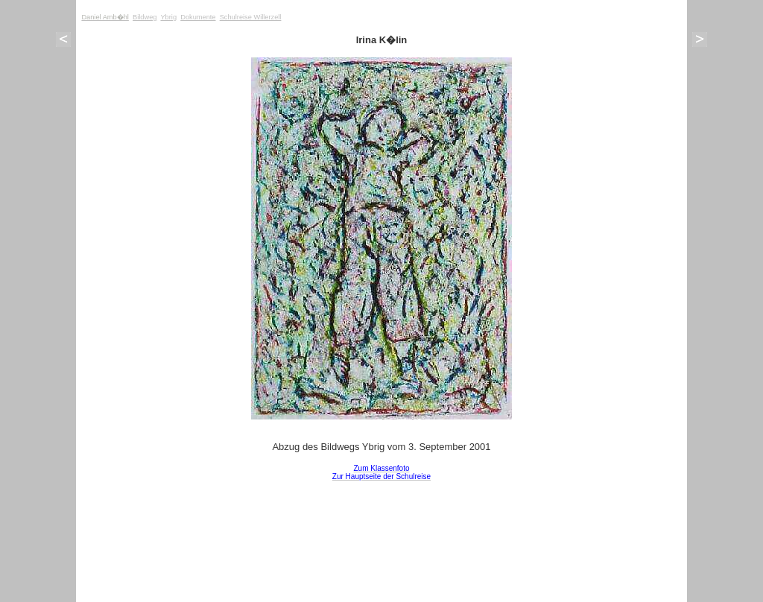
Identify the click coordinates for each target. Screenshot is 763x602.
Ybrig (168, 17)
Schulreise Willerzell (251, 17)
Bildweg (144, 17)
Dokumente (197, 17)
